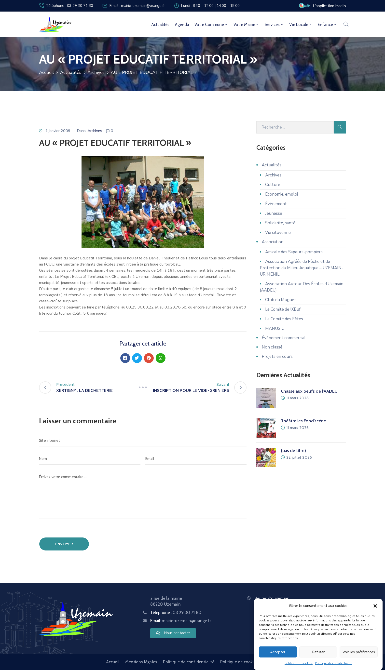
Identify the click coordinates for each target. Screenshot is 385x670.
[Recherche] (295, 127)
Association (272, 242)
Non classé (272, 347)
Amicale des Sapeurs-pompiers (294, 252)
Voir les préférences (359, 652)
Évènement (276, 204)
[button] (375, 605)
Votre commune (211, 24)
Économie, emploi (281, 194)
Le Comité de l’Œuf (283, 309)
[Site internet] (143, 440)
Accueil (46, 72)
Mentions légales (141, 661)
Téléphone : (175, 612)
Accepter (277, 652)
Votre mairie (246, 24)
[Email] (196, 459)
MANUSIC (274, 328)
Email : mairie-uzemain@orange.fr (137, 5)
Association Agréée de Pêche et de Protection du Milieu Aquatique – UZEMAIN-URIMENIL (301, 268)
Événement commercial (284, 338)
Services (274, 24)
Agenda (182, 24)
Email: (180, 620)
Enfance (327, 24)
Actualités (160, 24)
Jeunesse (273, 213)
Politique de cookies (299, 663)
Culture (272, 185)
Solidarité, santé (280, 223)
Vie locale (300, 24)
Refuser (318, 652)
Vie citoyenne (278, 232)
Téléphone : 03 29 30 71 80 (69, 5)
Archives (96, 72)
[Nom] (89, 459)
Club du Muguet (280, 300)
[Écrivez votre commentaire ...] (143, 495)
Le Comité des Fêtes (284, 319)
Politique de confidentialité (333, 663)
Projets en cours (277, 356)
